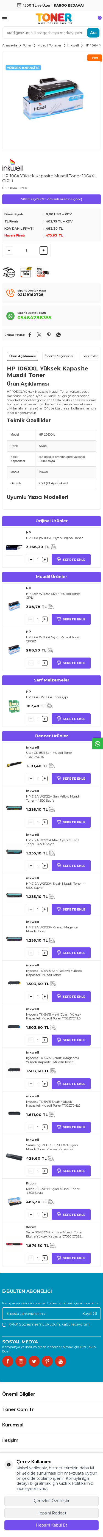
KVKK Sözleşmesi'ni (26, 1324)
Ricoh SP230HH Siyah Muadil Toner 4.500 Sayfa (53, 1191)
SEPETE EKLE (71, 559)
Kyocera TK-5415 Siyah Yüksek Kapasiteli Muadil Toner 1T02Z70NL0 (53, 1104)
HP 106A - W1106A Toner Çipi (47, 697)
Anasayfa (9, 45)
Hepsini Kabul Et (51, 1525)
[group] (51, 100)
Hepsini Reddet (51, 1513)
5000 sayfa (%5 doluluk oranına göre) (51, 199)
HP (28, 532)
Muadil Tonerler (49, 45)
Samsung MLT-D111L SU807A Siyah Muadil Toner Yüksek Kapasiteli (52, 1147)
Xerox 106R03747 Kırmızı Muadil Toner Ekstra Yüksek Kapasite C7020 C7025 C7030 (54, 1234)
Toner (27, 45)
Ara (93, 32)
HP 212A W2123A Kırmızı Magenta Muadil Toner (52, 929)
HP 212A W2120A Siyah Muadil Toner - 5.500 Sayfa (55, 886)
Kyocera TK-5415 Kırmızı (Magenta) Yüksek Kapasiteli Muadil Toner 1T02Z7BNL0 (52, 1060)
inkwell (32, 747)
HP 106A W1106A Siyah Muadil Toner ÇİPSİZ (53, 639)
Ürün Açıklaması (22, 356)
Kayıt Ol (89, 1313)
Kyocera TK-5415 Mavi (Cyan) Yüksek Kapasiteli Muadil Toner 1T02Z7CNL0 (53, 1017)
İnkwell (73, 45)
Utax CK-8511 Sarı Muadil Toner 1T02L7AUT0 (49, 755)
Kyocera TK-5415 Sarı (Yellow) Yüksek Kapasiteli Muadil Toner (54, 973)
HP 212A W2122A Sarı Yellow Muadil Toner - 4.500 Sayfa (53, 798)
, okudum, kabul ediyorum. (46, 1324)
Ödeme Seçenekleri (59, 356)
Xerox (31, 1227)
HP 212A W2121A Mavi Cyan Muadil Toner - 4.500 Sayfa (52, 842)
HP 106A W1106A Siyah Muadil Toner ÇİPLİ (53, 596)
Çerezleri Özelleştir (51, 1500)
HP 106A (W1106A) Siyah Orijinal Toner (54, 538)
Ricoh (31, 1183)
